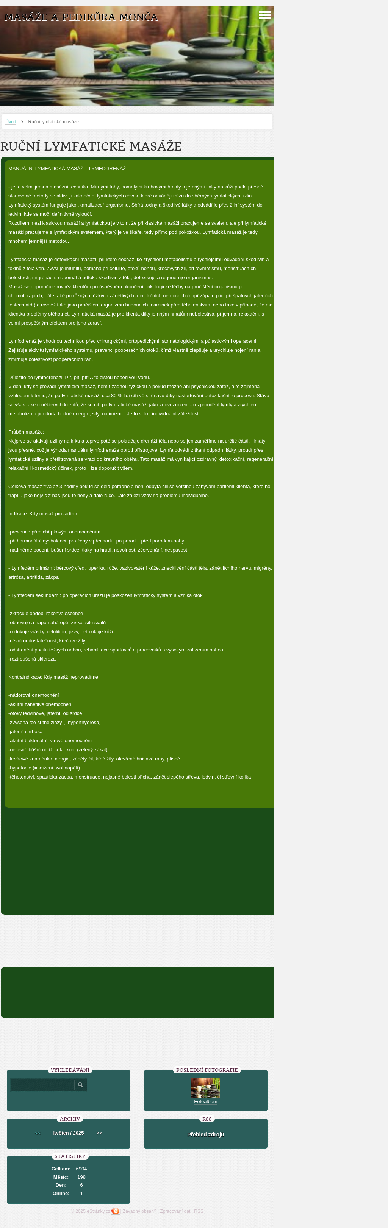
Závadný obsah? (139, 1211)
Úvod (10, 121)
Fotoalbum (205, 1101)
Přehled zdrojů (205, 1135)
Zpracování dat (175, 1211)
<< (38, 1133)
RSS (198, 1211)
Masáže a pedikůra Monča (81, 17)
